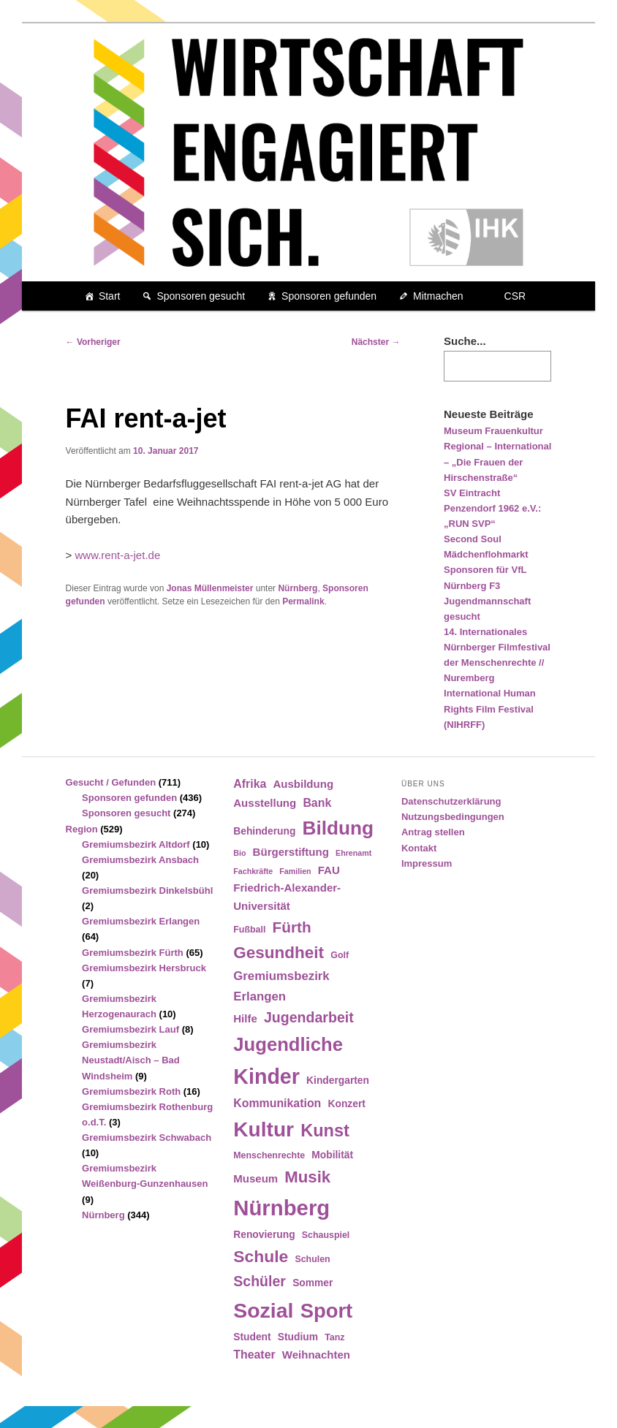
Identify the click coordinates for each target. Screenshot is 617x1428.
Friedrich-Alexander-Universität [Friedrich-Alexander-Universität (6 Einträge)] (287, 896)
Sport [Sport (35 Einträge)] (326, 1310)
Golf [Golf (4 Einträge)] (339, 955)
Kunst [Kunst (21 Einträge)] (324, 1130)
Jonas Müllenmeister (210, 588)
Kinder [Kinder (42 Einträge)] (266, 1076)
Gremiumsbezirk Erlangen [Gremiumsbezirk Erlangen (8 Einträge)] (281, 986)
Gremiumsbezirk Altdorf (136, 844)
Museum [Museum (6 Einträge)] (255, 1178)
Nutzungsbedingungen (452, 816)
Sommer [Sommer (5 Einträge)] (312, 1282)
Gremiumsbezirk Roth (131, 1091)
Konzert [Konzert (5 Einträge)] (347, 1103)
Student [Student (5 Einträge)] (251, 1337)
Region (82, 829)
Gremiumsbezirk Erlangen (141, 921)
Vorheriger (93, 342)
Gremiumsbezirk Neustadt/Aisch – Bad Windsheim (131, 1060)
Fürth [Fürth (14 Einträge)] (292, 927)
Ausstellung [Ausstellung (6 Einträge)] (264, 803)
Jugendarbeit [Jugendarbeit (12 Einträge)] (309, 1017)
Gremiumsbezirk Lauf (130, 1029)
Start (110, 296)
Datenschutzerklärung (451, 801)
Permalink (303, 601)
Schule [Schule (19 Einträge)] (260, 1256)
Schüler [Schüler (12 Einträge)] (259, 1281)
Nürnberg (297, 588)
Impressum (426, 863)
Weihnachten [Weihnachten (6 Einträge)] (316, 1354)
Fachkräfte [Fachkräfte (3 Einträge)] (253, 871)
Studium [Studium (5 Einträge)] (298, 1337)
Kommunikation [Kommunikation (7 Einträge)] (277, 1103)
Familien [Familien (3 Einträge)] (295, 871)
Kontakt (418, 848)
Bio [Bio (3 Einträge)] (239, 852)
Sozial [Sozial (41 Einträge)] (263, 1310)
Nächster (376, 342)
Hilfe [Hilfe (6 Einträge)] (245, 1018)
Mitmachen (438, 296)
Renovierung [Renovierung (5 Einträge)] (264, 1234)
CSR (515, 296)
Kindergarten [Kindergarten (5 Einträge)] (337, 1080)
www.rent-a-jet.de (118, 555)
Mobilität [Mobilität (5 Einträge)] (332, 1155)
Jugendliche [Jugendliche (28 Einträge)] (288, 1044)
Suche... (465, 341)
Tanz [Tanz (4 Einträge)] (334, 1337)
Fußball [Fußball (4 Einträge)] (249, 929)
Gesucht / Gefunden (111, 782)
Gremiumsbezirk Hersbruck (144, 967)
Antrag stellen (433, 832)
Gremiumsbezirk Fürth (132, 952)
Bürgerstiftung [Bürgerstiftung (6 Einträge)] (291, 852)
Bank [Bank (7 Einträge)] (317, 803)
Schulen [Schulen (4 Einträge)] (312, 1259)
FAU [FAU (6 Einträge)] (329, 870)
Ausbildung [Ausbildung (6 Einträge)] (303, 784)
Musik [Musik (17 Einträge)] (307, 1177)
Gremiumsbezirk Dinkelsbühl (147, 890)
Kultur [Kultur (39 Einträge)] (263, 1129)
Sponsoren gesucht (200, 296)
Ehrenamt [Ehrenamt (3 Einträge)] (353, 852)
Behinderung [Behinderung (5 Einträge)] (264, 831)
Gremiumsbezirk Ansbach (140, 859)
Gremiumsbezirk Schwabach (146, 1137)
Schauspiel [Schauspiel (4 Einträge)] (326, 1235)
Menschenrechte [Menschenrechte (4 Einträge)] (269, 1155)
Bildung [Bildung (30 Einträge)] (338, 828)
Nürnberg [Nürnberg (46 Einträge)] (281, 1208)
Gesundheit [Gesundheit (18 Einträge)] (278, 952)
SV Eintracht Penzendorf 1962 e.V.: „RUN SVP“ (492, 508)
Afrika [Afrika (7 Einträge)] (249, 784)
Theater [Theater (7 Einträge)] (254, 1354)
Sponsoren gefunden (328, 296)
